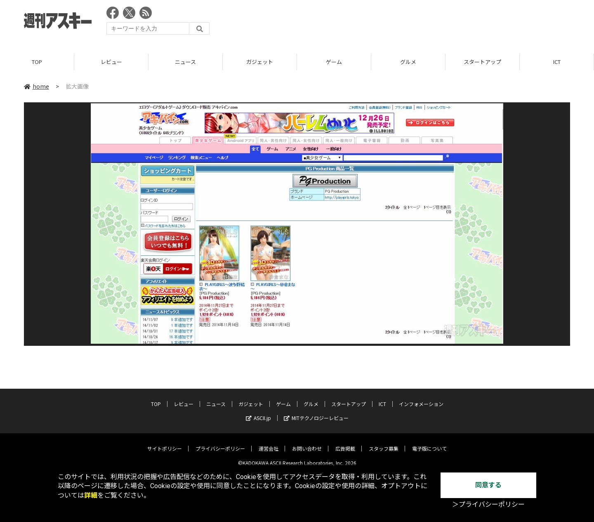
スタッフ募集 (383, 442)
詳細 (90, 495)
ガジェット (259, 62)
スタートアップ (482, 62)
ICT (557, 62)
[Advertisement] (420, 22)
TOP (37, 62)
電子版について (429, 442)
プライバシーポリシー (220, 442)
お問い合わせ (307, 442)
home (36, 86)
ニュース (185, 62)
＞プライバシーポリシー (488, 504)
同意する (488, 485)
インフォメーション (421, 398)
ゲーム (334, 62)
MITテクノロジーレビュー (316, 412)
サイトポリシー (164, 442)
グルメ (408, 62)
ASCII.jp (258, 412)
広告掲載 (345, 442)
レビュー (111, 62)
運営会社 (268, 442)
